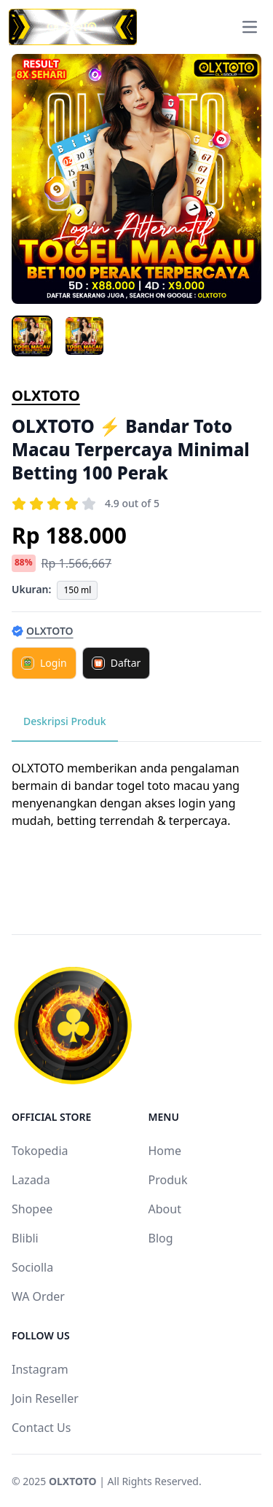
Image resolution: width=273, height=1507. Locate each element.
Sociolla (32, 1267)
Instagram (40, 1369)
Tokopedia (40, 1151)
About (165, 1209)
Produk (168, 1180)
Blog (161, 1238)
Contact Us (41, 1428)
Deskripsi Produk (64, 721)
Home (165, 1151)
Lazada (31, 1180)
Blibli (25, 1238)
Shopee (32, 1209)
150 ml (77, 590)
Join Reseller (45, 1398)
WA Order (38, 1296)
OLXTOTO (46, 395)
